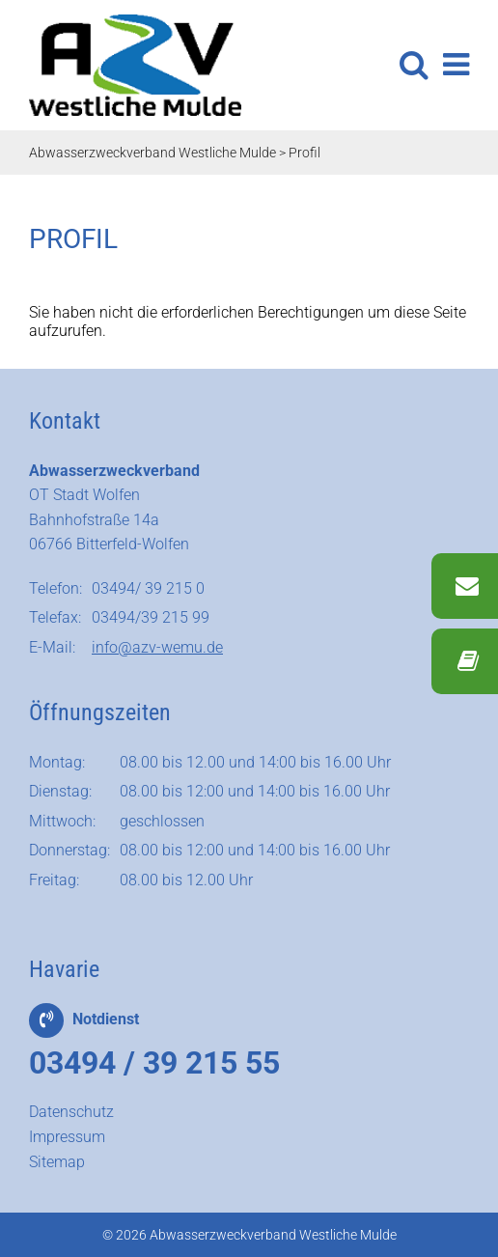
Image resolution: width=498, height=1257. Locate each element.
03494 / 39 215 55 (154, 1063)
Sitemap (57, 1162)
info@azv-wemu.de (157, 647)
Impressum (67, 1137)
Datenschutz (71, 1112)
